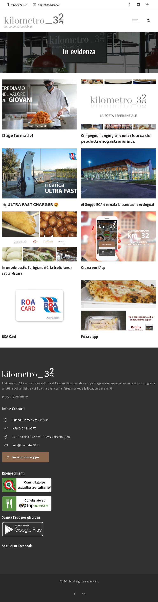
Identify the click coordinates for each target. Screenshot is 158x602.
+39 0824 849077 (24, 428)
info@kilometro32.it (26, 445)
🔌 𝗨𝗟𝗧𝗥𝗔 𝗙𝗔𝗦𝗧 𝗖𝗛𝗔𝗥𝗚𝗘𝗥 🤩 (30, 204)
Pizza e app (89, 336)
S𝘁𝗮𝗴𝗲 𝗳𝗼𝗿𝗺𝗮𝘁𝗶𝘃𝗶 (17, 135)
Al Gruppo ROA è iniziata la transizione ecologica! (117, 204)
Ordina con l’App (93, 267)
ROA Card (9, 336)
